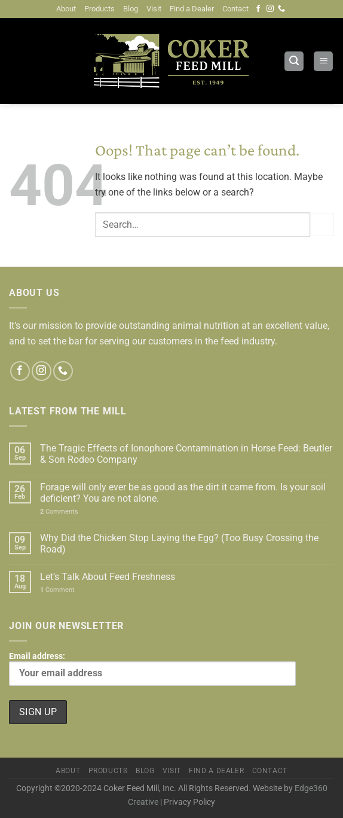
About (66, 8)
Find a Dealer (192, 8)
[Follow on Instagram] (270, 9)
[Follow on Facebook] (258, 9)
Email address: (152, 668)
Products (99, 8)
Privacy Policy (189, 802)
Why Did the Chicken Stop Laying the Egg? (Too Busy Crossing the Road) (179, 543)
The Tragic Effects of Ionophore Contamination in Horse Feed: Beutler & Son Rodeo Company (186, 453)
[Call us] (281, 9)
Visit (153, 8)
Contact (235, 8)
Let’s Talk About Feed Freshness (107, 576)
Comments (59, 511)
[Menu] (323, 61)
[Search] (294, 61)
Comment (57, 590)
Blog (130, 8)
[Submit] (322, 224)
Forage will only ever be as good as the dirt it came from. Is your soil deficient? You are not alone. (183, 492)
